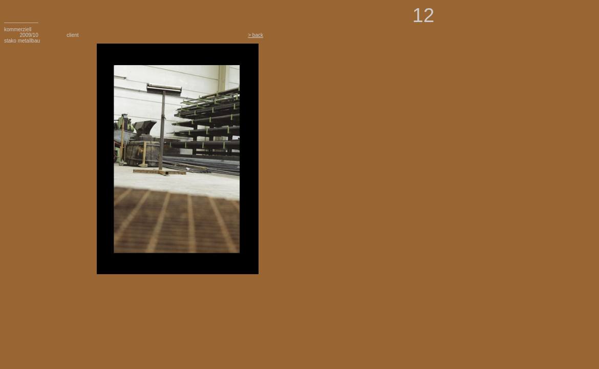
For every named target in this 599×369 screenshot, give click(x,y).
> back (255, 35)
